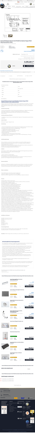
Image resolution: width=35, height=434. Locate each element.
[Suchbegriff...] (19, 4)
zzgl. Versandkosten (32, 63)
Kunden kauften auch (17, 385)
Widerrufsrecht (11, 410)
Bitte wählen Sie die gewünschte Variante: (6, 70)
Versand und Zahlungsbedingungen (13, 407)
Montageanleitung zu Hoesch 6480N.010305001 (8, 380)
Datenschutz (11, 408)
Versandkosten (15, 429)
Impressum (11, 411)
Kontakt (10, 404)
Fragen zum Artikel (29, 75)
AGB (10, 405)
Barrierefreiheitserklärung (13, 403)
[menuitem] (8, 4)
